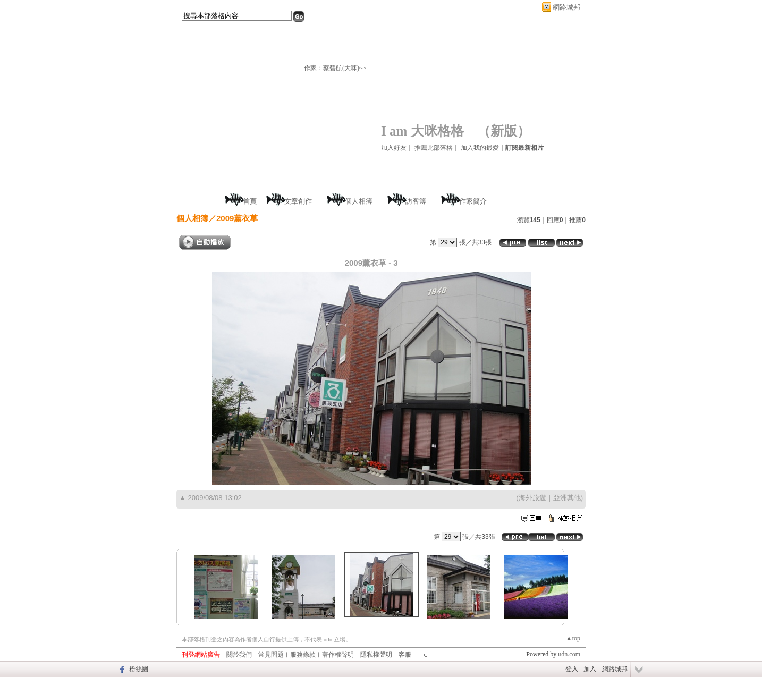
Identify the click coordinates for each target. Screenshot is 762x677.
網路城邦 (566, 7)
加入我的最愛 (480, 147)
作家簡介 (473, 201)
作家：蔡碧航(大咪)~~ (335, 68)
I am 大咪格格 (422, 131)
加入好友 (394, 147)
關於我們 (239, 654)
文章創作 (298, 201)
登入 (571, 669)
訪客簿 (415, 201)
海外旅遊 (532, 498)
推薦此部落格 (433, 147)
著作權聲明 (338, 654)
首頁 (250, 201)
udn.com (569, 654)
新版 (503, 131)
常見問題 (271, 654)
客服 (405, 654)
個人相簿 (358, 201)
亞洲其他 (567, 498)
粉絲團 (138, 669)
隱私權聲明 (376, 654)
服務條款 (303, 654)
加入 (589, 669)
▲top (573, 638)
